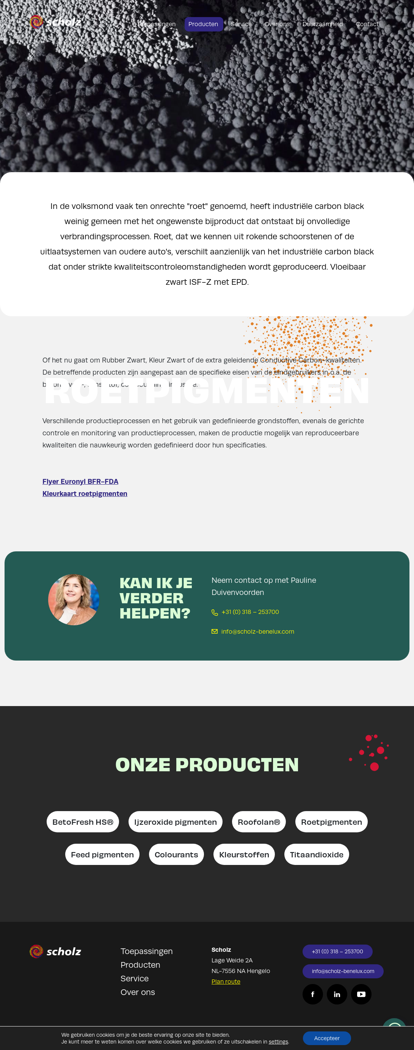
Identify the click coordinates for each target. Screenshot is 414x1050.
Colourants (176, 854)
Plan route (226, 981)
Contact (367, 24)
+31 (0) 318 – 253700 (245, 612)
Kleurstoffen (244, 854)
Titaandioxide (316, 854)
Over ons (278, 24)
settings (278, 1042)
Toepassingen (157, 24)
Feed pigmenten (102, 854)
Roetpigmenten (331, 821)
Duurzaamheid (324, 24)
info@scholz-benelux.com (253, 631)
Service (242, 24)
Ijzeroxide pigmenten (175, 821)
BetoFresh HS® (82, 821)
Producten (204, 24)
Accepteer (327, 1038)
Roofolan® (259, 821)
